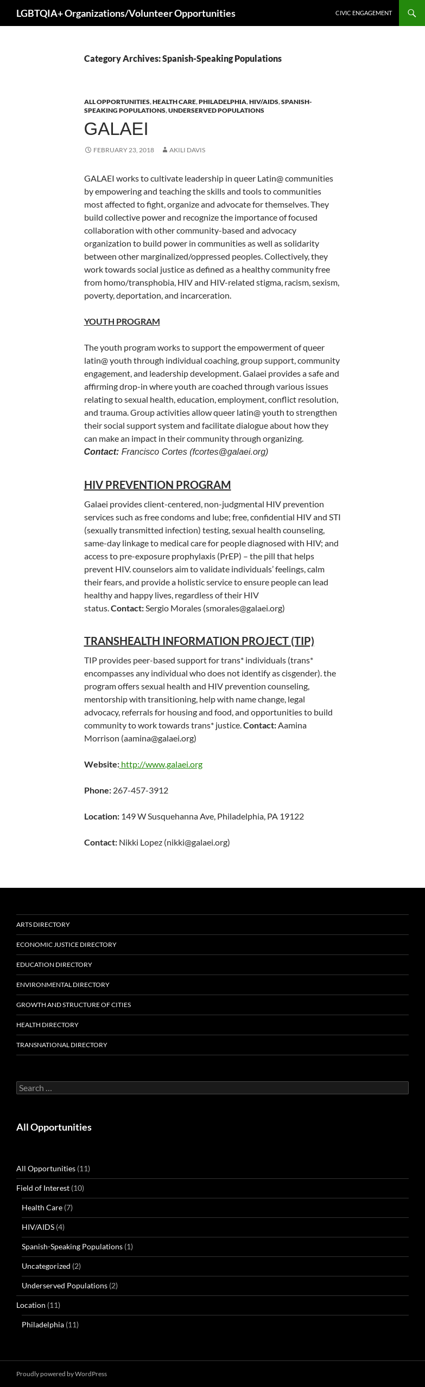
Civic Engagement (363, 12)
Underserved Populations (216, 110)
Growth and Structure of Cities (73, 1005)
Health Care (174, 102)
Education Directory (54, 964)
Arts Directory (43, 924)
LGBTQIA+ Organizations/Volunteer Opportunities (126, 13)
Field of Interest (42, 1187)
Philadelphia (222, 102)
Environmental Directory (63, 984)
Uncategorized (46, 1265)
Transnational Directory (61, 1045)
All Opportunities (117, 102)
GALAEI (116, 129)
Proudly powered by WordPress (61, 1374)
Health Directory (47, 1025)
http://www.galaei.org (160, 764)
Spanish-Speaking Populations (72, 1246)
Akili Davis (187, 150)
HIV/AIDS (263, 102)
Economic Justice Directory (66, 944)
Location (31, 1304)
